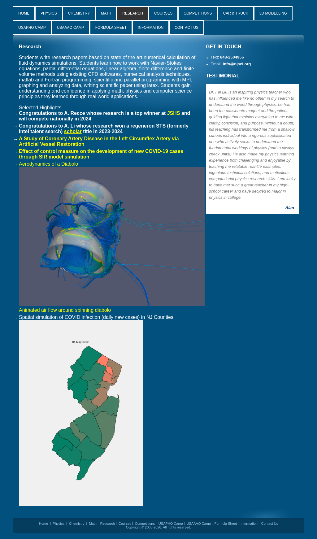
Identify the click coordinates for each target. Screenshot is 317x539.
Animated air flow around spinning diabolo (65, 310)
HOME (23, 13)
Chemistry (77, 523)
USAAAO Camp (199, 523)
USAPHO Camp (170, 523)
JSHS (173, 113)
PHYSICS (49, 13)
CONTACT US (186, 27)
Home (43, 523)
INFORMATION (150, 27)
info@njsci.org (237, 64)
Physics (58, 523)
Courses (125, 523)
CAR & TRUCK (235, 13)
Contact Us (269, 523)
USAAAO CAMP (70, 27)
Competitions (145, 523)
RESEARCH (132, 13)
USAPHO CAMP (32, 27)
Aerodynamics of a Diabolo (48, 164)
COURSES (163, 13)
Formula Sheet (226, 523)
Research (107, 523)
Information (249, 523)
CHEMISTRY (79, 13)
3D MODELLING (273, 13)
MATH (106, 13)
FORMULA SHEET (111, 27)
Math (92, 523)
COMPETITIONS (198, 13)
